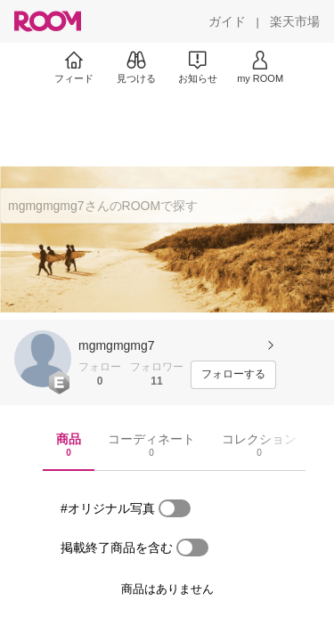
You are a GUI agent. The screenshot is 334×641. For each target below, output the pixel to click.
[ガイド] (227, 21)
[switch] (175, 508)
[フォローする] (233, 375)
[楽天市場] (295, 21)
